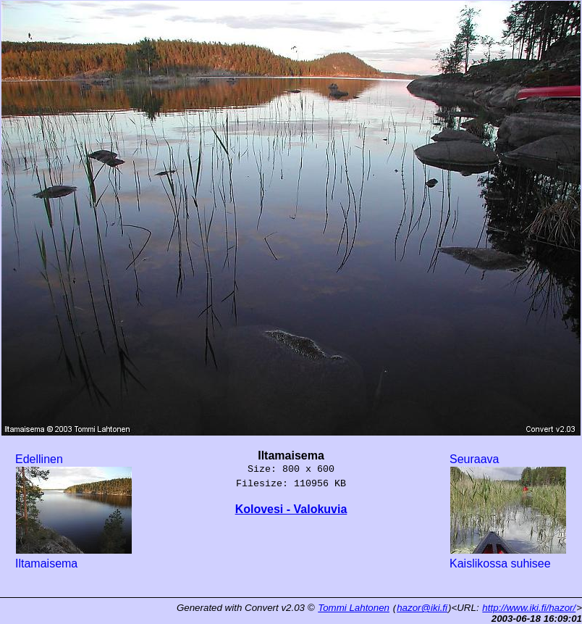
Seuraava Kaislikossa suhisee (508, 511)
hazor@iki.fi (422, 607)
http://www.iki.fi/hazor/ (528, 607)
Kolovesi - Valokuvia (291, 509)
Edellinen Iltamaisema (73, 511)
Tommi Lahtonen (353, 607)
